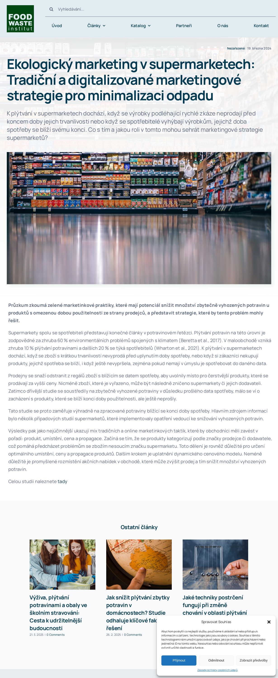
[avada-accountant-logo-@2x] (20, 7)
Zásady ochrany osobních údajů (217, 670)
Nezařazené (236, 48)
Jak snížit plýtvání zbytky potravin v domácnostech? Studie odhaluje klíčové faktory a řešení (138, 613)
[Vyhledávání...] (160, 9)
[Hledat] (51, 9)
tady (62, 481)
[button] (269, 622)
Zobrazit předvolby (254, 660)
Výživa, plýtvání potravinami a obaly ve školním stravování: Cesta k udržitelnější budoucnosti (58, 613)
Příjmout (179, 660)
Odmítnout (216, 660)
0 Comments (56, 635)
